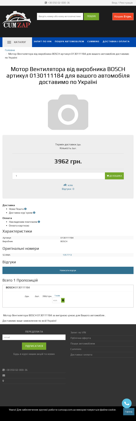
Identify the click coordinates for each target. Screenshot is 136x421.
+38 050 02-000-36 (57, 2)
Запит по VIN (43, 41)
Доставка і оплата (116, 41)
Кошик (123, 16)
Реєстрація (126, 2)
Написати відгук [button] (68, 270)
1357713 (67, 255)
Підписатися (34, 346)
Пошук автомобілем (69, 41)
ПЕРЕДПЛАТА (34, 331)
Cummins (93, 41)
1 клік (68, 185)
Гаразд (128, 411)
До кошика (114, 175)
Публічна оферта (80, 338)
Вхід (114, 2)
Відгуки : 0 (68, 188)
